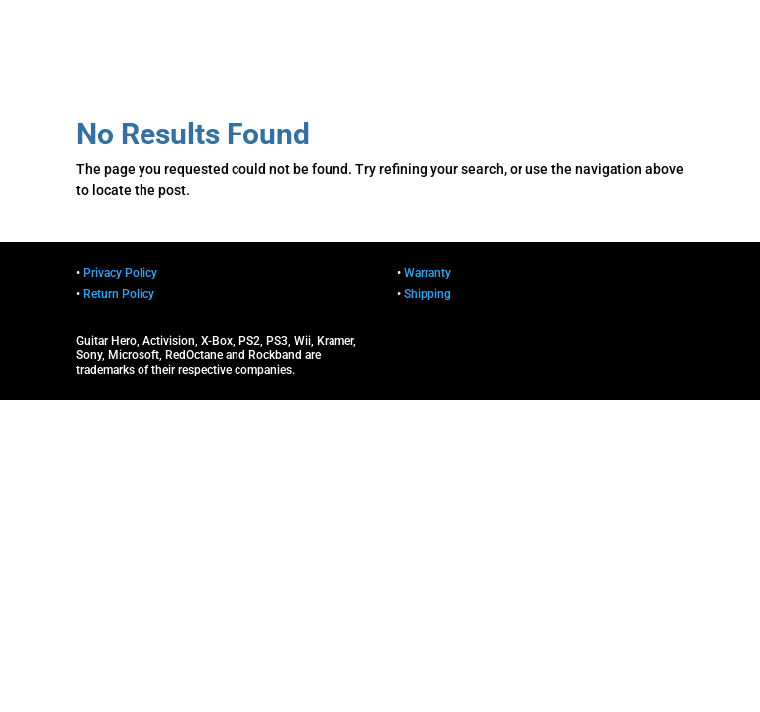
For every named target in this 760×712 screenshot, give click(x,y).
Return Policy (118, 294)
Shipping (427, 294)
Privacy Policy (120, 273)
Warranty (427, 273)
